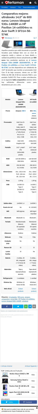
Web (33, 375)
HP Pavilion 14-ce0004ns (26, 299)
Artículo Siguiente (30, 366)
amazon (27, 297)
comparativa (6, 299)
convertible (14, 299)
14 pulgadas (13, 297)
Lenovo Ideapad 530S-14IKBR (11, 301)
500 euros (21, 297)
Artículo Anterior (7, 366)
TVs (19, 7)
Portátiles (5, 7)
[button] (2, 3)
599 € (24, 111)
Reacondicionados (29, 7)
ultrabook (25, 301)
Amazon (13, 7)
